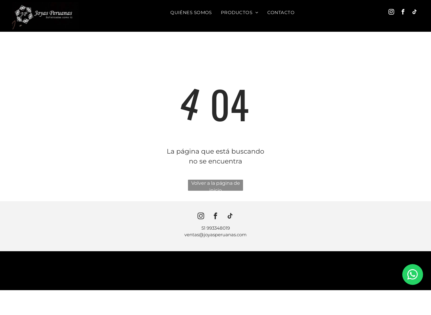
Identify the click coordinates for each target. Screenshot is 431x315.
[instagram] (391, 13)
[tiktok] (415, 13)
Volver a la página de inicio (215, 185)
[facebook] (403, 13)
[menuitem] (191, 12)
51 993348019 (215, 228)
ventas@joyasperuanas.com (215, 234)
